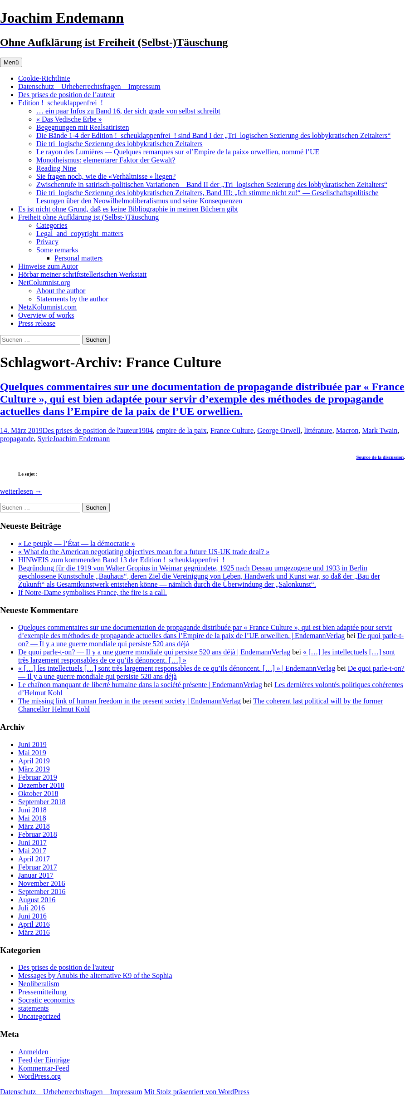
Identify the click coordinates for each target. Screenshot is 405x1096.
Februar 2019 (37, 777)
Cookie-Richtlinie (44, 78)
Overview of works (46, 315)
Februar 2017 (37, 867)
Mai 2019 (32, 753)
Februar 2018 (37, 834)
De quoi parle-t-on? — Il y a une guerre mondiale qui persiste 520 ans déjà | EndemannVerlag (154, 652)
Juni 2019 (32, 744)
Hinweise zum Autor (48, 266)
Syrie (45, 438)
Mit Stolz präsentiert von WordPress (196, 1092)
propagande (17, 438)
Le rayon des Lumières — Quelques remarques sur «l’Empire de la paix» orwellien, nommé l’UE (177, 152)
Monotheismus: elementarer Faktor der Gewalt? (106, 160)
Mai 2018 (32, 818)
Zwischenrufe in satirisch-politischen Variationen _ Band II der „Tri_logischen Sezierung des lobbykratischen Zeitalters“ (211, 184)
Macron (347, 430)
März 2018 (34, 826)
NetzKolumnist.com (47, 307)
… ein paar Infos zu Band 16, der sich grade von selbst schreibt (128, 111)
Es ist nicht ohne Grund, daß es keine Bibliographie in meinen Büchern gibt (128, 209)
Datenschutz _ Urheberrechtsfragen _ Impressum (89, 86)
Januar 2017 (36, 875)
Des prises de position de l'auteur (90, 430)
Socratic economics (46, 1000)
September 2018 (41, 802)
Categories (51, 225)
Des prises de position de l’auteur (66, 94)
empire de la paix (181, 430)
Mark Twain (379, 430)
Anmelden (33, 1052)
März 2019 (34, 769)
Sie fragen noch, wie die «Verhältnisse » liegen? (106, 176)
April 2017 (34, 859)
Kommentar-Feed (43, 1068)
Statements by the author (72, 299)
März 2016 (34, 932)
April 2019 (34, 761)
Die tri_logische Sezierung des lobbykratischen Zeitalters (119, 143)
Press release (36, 323)
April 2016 (34, 924)
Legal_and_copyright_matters (79, 233)
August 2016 (36, 900)
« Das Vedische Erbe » (69, 119)
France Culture (232, 430)
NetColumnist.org (44, 282)
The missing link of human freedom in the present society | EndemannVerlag (129, 701)
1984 (145, 430)
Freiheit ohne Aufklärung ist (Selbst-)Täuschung (88, 217)
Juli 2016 (31, 908)
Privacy (47, 242)
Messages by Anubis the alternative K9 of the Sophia (95, 975)
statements (33, 1008)
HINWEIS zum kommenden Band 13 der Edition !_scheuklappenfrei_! (121, 560)
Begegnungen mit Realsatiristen (82, 127)
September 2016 (41, 891)
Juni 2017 (32, 842)
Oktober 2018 (38, 793)
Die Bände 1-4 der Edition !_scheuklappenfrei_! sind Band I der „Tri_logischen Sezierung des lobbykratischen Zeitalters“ (213, 135)
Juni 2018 (32, 810)
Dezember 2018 (41, 785)
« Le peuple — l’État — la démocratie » (76, 543)
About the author (60, 291)
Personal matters (78, 258)
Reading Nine (56, 168)
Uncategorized (39, 1016)
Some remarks (57, 250)
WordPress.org (39, 1076)
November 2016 (41, 883)
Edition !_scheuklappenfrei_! (60, 103)
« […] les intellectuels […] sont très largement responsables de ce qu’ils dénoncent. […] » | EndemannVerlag (176, 668)
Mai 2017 (32, 851)
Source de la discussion (380, 457)
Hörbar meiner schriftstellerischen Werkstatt (82, 274)
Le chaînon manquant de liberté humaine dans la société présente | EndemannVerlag (140, 684)
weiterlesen (21, 491)
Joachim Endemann (81, 438)
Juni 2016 (32, 916)
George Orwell (278, 430)
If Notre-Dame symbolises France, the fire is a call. (92, 592)
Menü (11, 62)
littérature (318, 430)
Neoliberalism (38, 984)
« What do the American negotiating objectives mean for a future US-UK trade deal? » (143, 551)
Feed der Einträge (44, 1060)
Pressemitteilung (42, 992)
